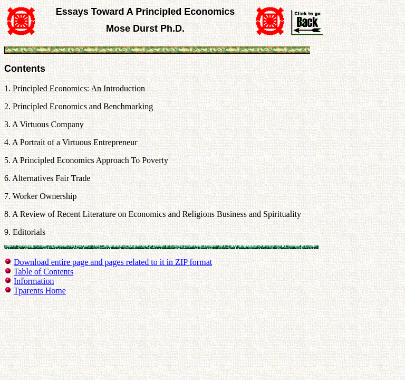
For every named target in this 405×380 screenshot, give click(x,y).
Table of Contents (44, 271)
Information (34, 281)
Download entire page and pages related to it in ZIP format (113, 262)
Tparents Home (40, 290)
